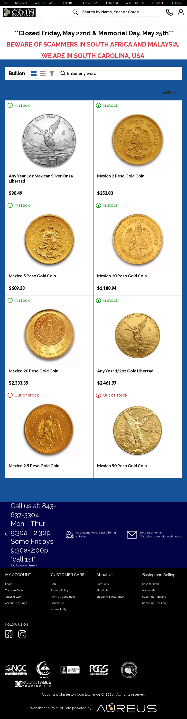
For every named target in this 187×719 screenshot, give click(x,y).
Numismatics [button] (34, 21)
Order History (13, 596)
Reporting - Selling (154, 603)
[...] (115, 12)
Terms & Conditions (63, 596)
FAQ (53, 584)
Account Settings (16, 603)
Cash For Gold (151, 21)
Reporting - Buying (154, 596)
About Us (102, 590)
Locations (102, 584)
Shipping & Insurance (110, 596)
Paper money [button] (66, 21)
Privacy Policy (59, 590)
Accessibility (58, 609)
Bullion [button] (9, 21)
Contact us (57, 603)
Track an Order (14, 590)
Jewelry (92, 21)
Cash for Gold (150, 584)
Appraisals (148, 590)
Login (8, 584)
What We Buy (119, 21)
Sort (167, 92)
